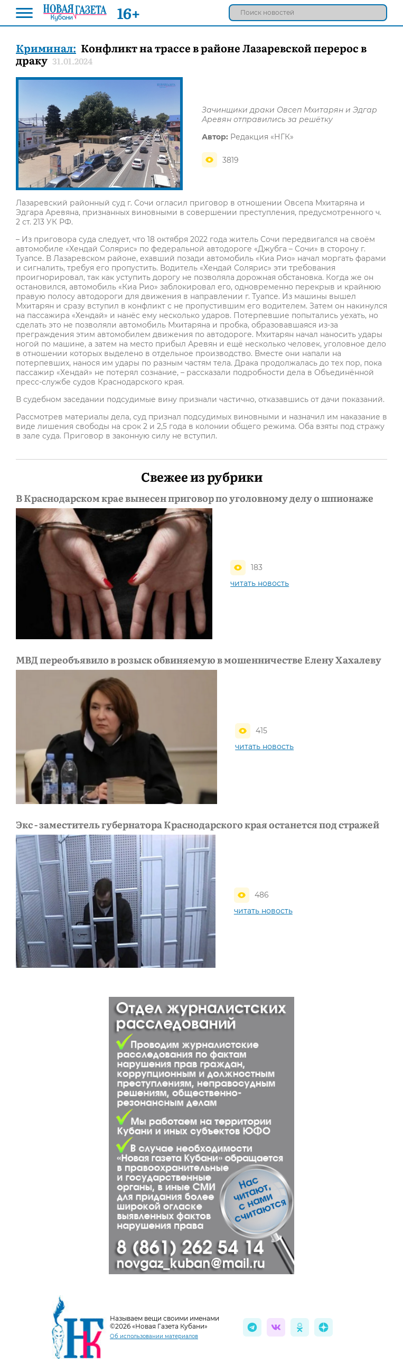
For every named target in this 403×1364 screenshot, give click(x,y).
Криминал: (46, 47)
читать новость (259, 583)
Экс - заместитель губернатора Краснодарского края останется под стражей (197, 824)
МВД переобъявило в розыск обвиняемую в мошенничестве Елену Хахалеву (198, 660)
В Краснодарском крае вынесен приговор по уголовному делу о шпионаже (194, 498)
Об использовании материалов (154, 1336)
